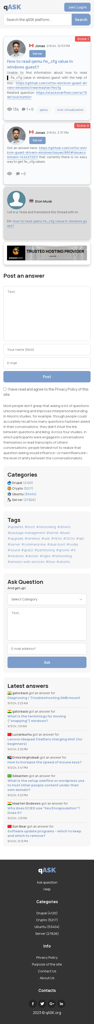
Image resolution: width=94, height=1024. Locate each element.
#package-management (26, 533)
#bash (65, 533)
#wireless (32, 538)
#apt (80, 538)
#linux (50, 561)
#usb (45, 538)
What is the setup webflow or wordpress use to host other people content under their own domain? (45, 785)
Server (37, 53)
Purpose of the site (47, 964)
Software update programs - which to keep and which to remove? (44, 833)
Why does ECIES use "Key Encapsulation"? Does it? (43, 810)
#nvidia (72, 544)
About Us (47, 978)
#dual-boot (56, 544)
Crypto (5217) (47, 919)
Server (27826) (47, 933)
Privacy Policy (66, 389)
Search (81, 19)
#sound (13, 550)
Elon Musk (43, 201)
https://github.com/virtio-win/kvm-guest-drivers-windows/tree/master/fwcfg (47, 85)
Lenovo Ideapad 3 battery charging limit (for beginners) (44, 741)
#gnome (62, 550)
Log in (82, 7)
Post (47, 376)
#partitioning (44, 550)
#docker (32, 556)
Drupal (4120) (47, 913)
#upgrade (15, 538)
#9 (73, 550)
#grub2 (27, 550)
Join (71, 7)
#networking (46, 527)
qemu (44, 110)
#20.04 (69, 538)
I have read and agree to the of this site (46, 391)
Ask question (47, 882)
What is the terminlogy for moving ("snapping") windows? (36, 718)
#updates (15, 527)
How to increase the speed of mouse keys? (44, 762)
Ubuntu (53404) (47, 926)
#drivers (64, 527)
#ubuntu (63, 561)
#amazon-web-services (26, 561)
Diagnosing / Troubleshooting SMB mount (43, 698)
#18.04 (56, 538)
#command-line (33, 544)
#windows (15, 556)
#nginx (45, 556)
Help (47, 889)
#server (13, 544)
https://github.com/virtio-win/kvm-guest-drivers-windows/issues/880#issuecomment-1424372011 (47, 152)
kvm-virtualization (70, 110)
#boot (30, 527)
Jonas (40, 45)
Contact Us (47, 971)
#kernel (52, 533)
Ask (47, 662)
